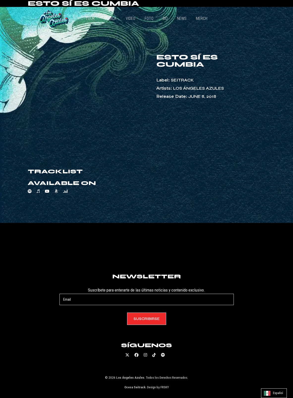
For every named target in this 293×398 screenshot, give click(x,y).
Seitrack (182, 80)
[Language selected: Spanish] (274, 393)
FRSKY (164, 387)
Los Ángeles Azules (198, 88)
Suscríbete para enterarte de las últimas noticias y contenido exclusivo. (146, 296)
